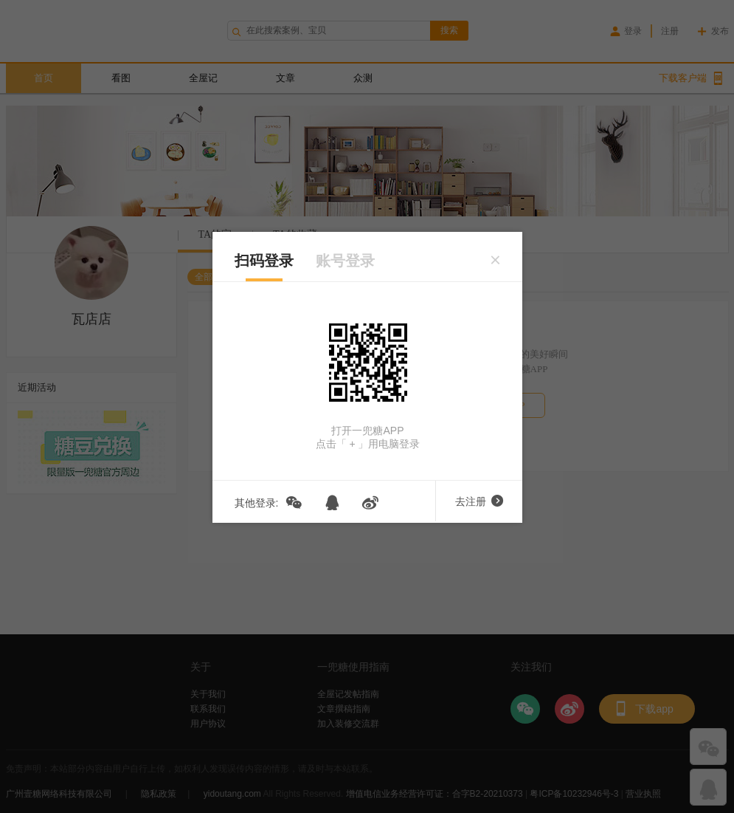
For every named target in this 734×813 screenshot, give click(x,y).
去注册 (479, 501)
